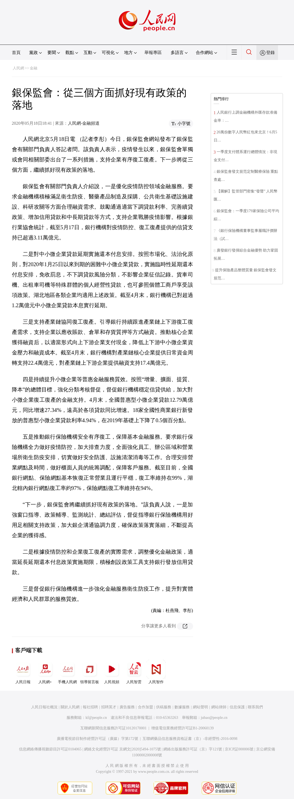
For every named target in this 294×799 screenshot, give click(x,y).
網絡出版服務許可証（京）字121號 (192, 749)
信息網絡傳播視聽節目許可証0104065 (50, 749)
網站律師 (218, 707)
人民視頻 (111, 672)
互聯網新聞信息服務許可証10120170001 (113, 728)
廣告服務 (127, 707)
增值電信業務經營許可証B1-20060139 (182, 728)
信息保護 (237, 707)
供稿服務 (163, 707)
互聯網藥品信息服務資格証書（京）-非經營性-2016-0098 (190, 739)
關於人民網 (70, 707)
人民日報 (23, 672)
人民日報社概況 (44, 707)
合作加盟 (145, 707)
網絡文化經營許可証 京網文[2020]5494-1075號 (122, 749)
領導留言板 (89, 672)
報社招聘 (90, 707)
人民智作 (156, 672)
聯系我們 (255, 707)
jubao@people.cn (214, 718)
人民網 (18, 68)
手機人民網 (67, 672)
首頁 (16, 52)
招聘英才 (108, 707)
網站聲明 (200, 707)
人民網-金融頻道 (84, 123)
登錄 (270, 52)
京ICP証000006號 (239, 749)
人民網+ (45, 672)
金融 (33, 68)
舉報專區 (153, 52)
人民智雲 (133, 672)
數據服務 (182, 707)
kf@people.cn (96, 718)
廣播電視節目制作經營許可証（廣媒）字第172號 (97, 739)
